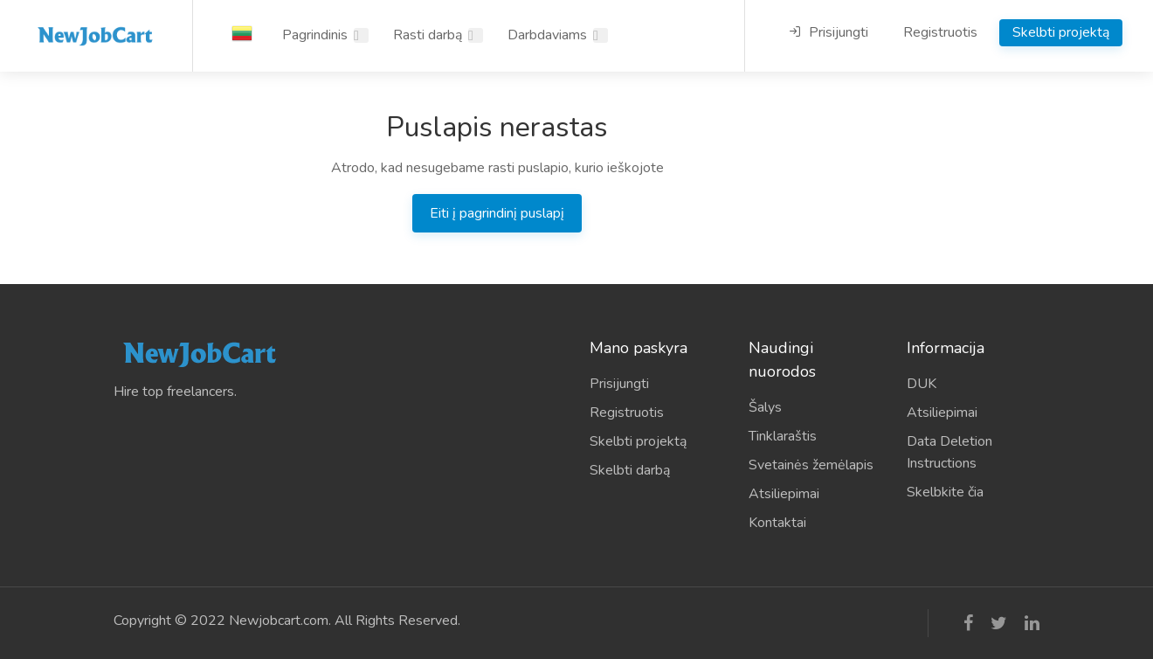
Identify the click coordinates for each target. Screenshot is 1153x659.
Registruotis (940, 32)
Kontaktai (777, 522)
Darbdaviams (547, 35)
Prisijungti (828, 32)
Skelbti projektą (1060, 32)
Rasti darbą (427, 35)
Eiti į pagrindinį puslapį (497, 213)
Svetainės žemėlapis (811, 465)
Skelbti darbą (630, 470)
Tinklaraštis (783, 436)
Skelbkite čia (945, 492)
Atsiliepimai (784, 493)
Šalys (765, 407)
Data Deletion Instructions (949, 452)
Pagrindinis (315, 35)
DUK (921, 383)
